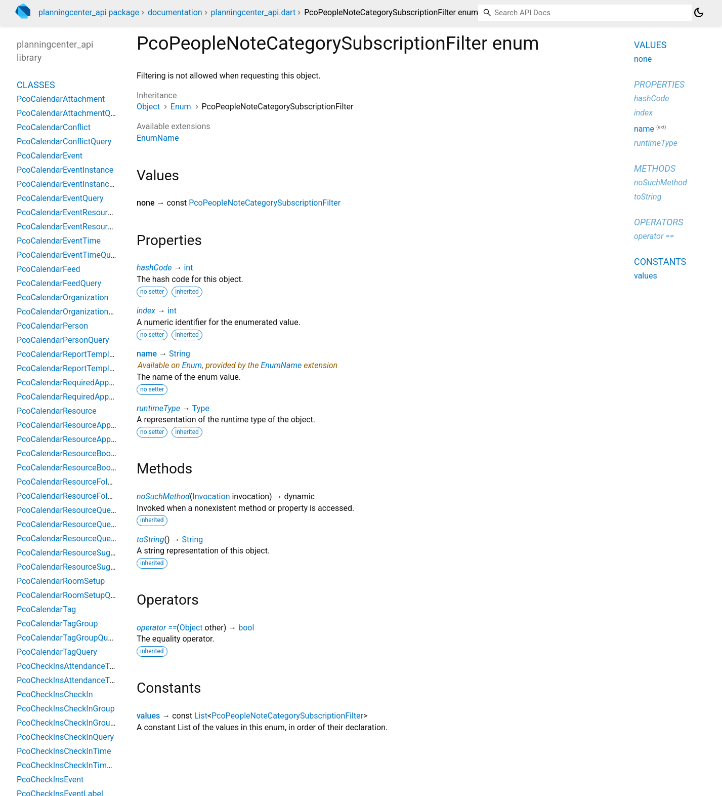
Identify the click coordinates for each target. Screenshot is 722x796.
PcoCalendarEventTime (59, 241)
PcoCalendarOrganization (62, 297)
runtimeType (158, 408)
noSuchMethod (163, 496)
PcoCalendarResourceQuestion (73, 524)
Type (200, 408)
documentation (175, 12)
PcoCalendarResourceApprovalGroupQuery (94, 439)
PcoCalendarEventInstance (65, 170)
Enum (181, 106)
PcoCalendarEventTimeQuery (69, 255)
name (147, 354)
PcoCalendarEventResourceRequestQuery (91, 226)
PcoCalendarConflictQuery (64, 141)
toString (150, 539)
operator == (157, 627)
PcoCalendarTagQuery (57, 652)
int (188, 267)
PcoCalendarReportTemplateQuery (79, 368)
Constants (660, 261)
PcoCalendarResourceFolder (68, 482)
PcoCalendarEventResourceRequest (81, 212)
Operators (658, 222)
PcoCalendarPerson (52, 326)
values (148, 716)
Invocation (211, 496)
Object (148, 106)
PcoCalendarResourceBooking (71, 453)
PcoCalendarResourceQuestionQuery (83, 538)
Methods (654, 168)
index (146, 310)
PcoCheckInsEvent (50, 779)
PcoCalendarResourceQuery (67, 510)
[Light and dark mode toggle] (699, 13)
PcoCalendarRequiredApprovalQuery (82, 397)
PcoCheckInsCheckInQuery (65, 737)
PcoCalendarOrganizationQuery (73, 311)
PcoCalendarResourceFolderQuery (78, 496)
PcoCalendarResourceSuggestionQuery (87, 567)
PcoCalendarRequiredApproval (71, 382)
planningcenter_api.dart (253, 12)
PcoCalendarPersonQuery (63, 340)
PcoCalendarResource (57, 411)
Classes (36, 84)
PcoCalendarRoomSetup (61, 581)
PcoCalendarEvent (49, 156)
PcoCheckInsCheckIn (55, 694)
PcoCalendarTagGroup (57, 623)
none (643, 59)
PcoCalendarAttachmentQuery (71, 113)
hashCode (154, 267)
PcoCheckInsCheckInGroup (66, 708)
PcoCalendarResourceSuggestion (77, 553)
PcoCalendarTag (46, 609)
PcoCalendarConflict (54, 127)
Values (650, 44)
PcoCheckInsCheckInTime (64, 751)
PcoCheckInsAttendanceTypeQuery (80, 680)
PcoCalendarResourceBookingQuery (82, 467)
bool (246, 627)
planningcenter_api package (88, 12)
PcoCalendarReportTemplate (68, 354)
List (200, 716)
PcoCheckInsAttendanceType (69, 666)
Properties (659, 84)
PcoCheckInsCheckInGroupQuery (76, 723)
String (179, 354)
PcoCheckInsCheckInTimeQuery (74, 765)
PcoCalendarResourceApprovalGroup (83, 425)
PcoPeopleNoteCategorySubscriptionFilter (265, 203)
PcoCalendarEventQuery (60, 198)
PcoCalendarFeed (48, 269)
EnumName (158, 138)
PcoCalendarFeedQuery (59, 283)
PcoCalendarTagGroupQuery (68, 638)
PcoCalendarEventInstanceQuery (76, 184)
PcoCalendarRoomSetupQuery (71, 595)
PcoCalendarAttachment (61, 99)
